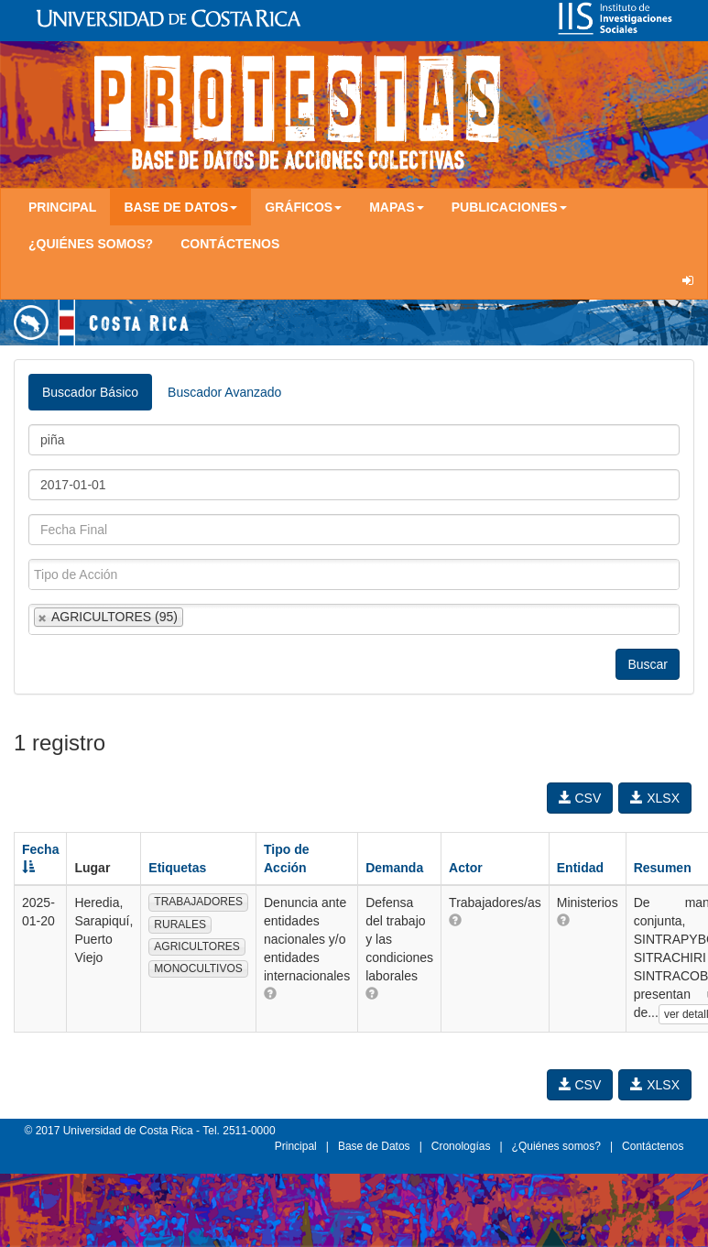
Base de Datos (374, 1146)
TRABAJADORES (198, 901)
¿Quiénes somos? (90, 243)
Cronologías (461, 1146)
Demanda (394, 867)
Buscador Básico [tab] (90, 392)
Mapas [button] (396, 207)
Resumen (663, 867)
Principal (62, 207)
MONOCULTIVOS (198, 968)
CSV (580, 798)
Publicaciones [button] (509, 207)
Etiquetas (177, 867)
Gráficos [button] (303, 207)
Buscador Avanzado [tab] (224, 392)
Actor (466, 867)
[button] (270, 993)
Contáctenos (229, 243)
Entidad (580, 867)
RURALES (180, 924)
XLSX (655, 798)
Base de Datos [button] (180, 207)
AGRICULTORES (197, 946)
